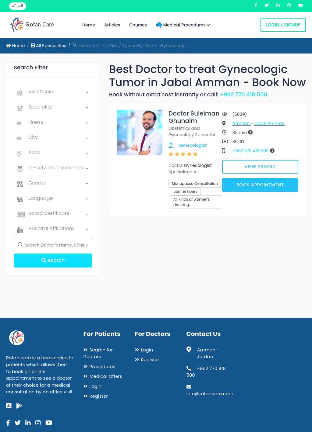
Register (99, 396)
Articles (112, 25)
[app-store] (9, 406)
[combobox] (58, 93)
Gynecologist (193, 145)
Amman (241, 123)
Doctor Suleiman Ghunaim (193, 117)
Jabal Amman (269, 123)
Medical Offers (106, 376)
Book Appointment (260, 185)
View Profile (260, 167)
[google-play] (19, 406)
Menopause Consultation (195, 183)
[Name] (53, 245)
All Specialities (48, 46)
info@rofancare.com (209, 393)
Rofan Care (31, 25)
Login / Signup (283, 25)
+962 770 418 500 (243, 94)
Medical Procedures (183, 25)
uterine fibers (185, 191)
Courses (138, 25)
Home (88, 25)
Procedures (102, 366)
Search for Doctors (98, 353)
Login (96, 386)
